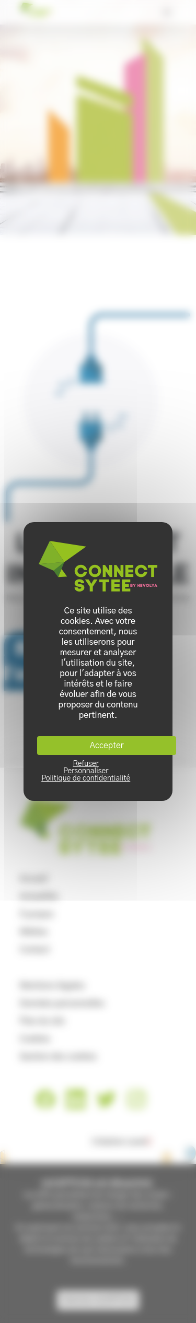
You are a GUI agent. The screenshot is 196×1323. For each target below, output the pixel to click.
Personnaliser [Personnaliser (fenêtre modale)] (86, 771)
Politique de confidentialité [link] (85, 778)
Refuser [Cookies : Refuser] (86, 763)
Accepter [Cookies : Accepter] (107, 745)
